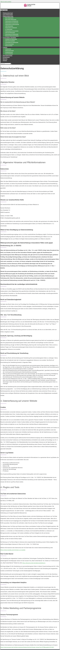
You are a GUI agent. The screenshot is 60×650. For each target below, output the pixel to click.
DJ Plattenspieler (8, 29)
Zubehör (5, 47)
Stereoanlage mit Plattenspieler (11, 34)
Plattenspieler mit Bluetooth (11, 27)
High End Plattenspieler (10, 32)
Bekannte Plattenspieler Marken (12, 35)
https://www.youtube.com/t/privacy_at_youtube (12, 550)
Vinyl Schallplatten (9, 53)
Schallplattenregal (9, 52)
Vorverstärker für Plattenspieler (11, 42)
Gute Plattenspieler (8, 14)
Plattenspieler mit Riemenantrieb (12, 24)
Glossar (5, 60)
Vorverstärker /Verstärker (9, 37)
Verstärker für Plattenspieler (11, 39)
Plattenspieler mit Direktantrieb (11, 21)
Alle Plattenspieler (7, 55)
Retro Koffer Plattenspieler (10, 19)
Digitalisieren (6, 57)
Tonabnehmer (8, 49)
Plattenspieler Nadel (9, 50)
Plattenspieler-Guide (13, 10)
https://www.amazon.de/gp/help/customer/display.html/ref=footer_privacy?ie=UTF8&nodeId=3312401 (27, 647)
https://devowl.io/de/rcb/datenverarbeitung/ (33, 563)
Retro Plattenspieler (9, 17)
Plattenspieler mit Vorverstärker (11, 31)
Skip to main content (5, 1)
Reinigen (5, 59)
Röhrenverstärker (8, 45)
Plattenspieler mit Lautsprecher (11, 22)
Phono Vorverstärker (9, 44)
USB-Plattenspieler (9, 26)
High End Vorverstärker (10, 40)
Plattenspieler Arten (8, 16)
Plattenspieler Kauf (8, 13)
